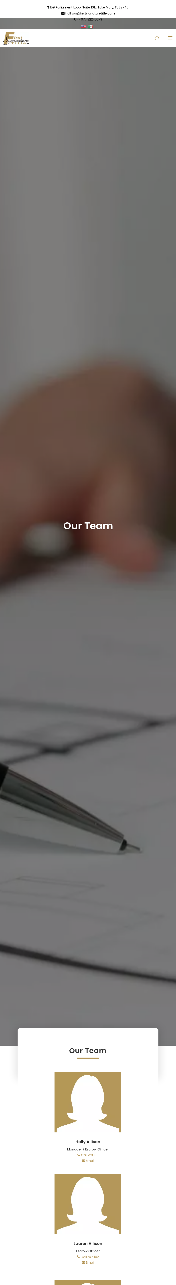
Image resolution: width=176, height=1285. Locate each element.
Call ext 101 (88, 1155)
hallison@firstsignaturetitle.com (88, 13)
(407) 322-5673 (88, 19)
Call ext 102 (88, 1256)
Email (88, 1160)
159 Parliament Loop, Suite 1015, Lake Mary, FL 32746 (88, 7)
